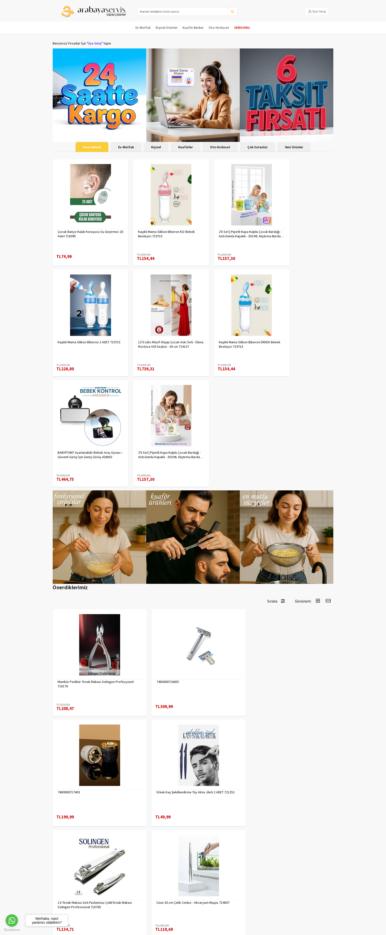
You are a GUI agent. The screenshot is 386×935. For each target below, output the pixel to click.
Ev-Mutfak (126, 147)
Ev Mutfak (143, 27)
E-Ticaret (302, 929)
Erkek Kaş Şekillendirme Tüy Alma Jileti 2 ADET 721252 (300, 558)
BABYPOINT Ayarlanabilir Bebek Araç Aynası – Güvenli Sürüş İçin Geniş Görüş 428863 (228, 334)
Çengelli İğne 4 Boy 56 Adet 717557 (83, 767)
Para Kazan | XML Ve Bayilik (72, 880)
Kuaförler (185, 147)
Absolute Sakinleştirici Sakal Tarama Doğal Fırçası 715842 (155, 769)
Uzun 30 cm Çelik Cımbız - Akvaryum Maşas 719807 (155, 664)
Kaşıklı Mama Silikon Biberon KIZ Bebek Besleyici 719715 (152, 229)
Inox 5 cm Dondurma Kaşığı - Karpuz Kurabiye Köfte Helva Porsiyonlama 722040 (297, 664)
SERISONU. (242, 27)
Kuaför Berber (193, 27)
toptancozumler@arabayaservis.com (289, 906)
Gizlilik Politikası (112, 886)
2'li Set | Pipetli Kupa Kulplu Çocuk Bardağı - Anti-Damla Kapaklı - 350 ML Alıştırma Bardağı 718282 (298, 334)
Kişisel (156, 147)
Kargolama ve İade (66, 886)
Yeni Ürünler (294, 147)
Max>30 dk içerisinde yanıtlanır (289, 914)
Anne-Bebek (92, 147)
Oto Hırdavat (220, 147)
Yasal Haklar (108, 893)
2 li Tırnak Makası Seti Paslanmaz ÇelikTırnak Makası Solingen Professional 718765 (81, 664)
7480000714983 (211, 767)
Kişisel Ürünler (166, 27)
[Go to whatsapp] (12, 920)
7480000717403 (211, 556)
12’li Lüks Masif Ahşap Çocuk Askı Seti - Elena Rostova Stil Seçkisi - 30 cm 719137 (86, 334)
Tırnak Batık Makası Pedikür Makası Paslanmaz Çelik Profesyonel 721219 (227, 664)
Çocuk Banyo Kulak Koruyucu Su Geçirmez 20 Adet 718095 (81, 229)
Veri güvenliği (110, 880)
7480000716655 (140, 556)
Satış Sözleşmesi (112, 899)
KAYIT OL (325, 882)
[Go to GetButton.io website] (12, 930)
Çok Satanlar (257, 147)
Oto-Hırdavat (219, 27)
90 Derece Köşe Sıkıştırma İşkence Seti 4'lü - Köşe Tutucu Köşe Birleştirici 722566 (299, 769)
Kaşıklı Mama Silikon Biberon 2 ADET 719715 (297, 229)
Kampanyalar (62, 893)
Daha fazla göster (193, 827)
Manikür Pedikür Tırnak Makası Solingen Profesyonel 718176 (79, 558)
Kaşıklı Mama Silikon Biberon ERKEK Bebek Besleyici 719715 (154, 334)
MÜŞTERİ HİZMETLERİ (68, 899)
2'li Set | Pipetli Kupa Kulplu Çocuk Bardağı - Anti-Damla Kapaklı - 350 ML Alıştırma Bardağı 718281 (226, 229)
